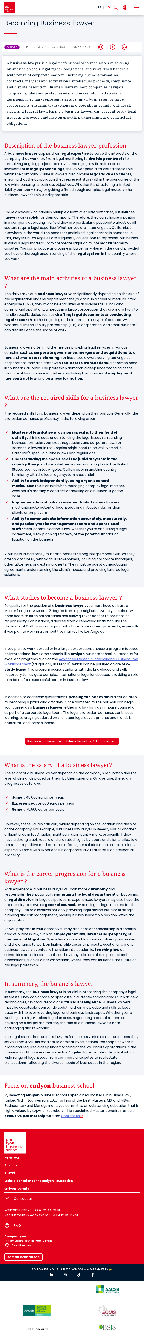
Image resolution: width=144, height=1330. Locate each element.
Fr (99, 7)
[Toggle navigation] (136, 7)
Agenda (10, 1165)
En (108, 7)
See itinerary (21, 1245)
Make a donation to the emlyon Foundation (38, 1181)
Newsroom (12, 1157)
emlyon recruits (16, 1188)
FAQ (17, 1225)
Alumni (9, 1173)
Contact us (70, 1115)
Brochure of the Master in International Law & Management (72, 741)
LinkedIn (124, 47)
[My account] (125, 7)
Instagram (101, 47)
